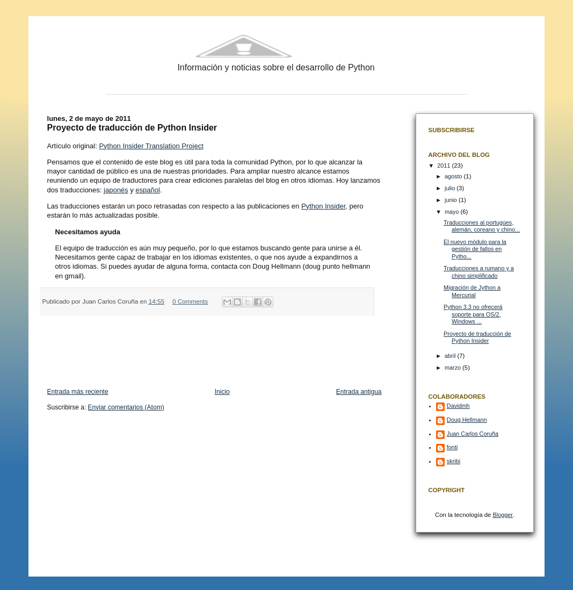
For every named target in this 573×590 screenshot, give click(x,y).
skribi (453, 461)
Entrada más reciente (77, 391)
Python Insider (323, 206)
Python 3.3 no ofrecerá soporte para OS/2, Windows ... (473, 314)
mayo (453, 211)
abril (451, 355)
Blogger (503, 515)
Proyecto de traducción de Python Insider (477, 337)
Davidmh (458, 405)
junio (452, 200)
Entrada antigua (359, 391)
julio (450, 188)
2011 (444, 165)
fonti (452, 447)
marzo (453, 367)
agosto (454, 176)
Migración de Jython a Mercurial (472, 291)
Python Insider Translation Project (151, 146)
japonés (116, 190)
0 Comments (190, 301)
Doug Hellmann (467, 419)
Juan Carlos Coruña (472, 433)
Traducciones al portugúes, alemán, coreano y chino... (482, 226)
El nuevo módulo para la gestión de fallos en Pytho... (475, 249)
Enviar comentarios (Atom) (126, 407)
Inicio (222, 391)
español (147, 190)
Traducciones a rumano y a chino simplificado (479, 272)
